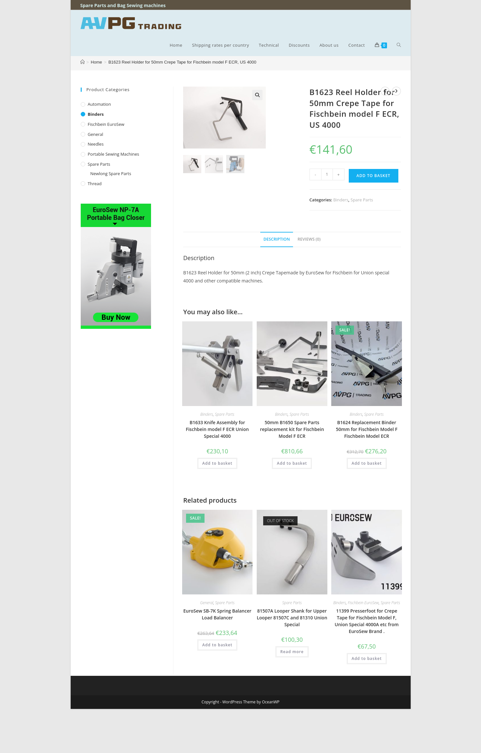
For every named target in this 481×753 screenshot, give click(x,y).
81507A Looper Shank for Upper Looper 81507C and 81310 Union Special (292, 618)
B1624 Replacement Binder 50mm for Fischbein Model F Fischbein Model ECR (366, 429)
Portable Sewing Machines (113, 154)
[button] (257, 95)
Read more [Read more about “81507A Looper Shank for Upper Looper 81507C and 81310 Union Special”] (292, 651)
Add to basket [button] (217, 463)
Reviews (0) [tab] (309, 239)
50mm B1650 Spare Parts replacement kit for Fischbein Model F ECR (292, 429)
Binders (96, 114)
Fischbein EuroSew (106, 124)
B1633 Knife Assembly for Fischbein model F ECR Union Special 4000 (217, 429)
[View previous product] (385, 91)
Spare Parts (99, 164)
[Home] (82, 62)
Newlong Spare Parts (110, 173)
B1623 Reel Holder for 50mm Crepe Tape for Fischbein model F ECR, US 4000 (182, 62)
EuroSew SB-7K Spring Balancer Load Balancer (217, 614)
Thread (95, 183)
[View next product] (396, 91)
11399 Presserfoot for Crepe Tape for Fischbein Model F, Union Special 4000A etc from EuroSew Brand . (367, 621)
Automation (99, 104)
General (95, 134)
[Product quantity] (327, 174)
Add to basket (374, 175)
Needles (96, 144)
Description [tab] (277, 239)
